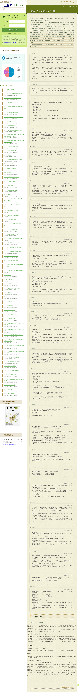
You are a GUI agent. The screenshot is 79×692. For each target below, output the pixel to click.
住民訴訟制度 (10, 284)
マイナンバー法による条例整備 (12, 358)
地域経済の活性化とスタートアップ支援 (13, 117)
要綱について (10, 195)
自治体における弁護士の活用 (11, 235)
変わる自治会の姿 (10, 164)
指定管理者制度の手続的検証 (11, 261)
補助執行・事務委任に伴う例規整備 (12, 248)
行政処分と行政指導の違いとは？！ (12, 362)
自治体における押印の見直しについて (13, 230)
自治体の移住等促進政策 (10, 169)
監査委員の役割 (10, 302)
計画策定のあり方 (10, 186)
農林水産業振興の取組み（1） (11, 182)
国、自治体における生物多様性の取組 (13, 131)
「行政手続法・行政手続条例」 (11, 371)
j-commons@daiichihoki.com (10, 42)
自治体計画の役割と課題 (10, 220)
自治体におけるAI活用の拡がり (11, 147)
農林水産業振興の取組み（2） (11, 177)
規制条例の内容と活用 (10, 310)
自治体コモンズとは (67, 2)
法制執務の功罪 (10, 293)
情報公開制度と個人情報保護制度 (12, 289)
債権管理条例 (10, 275)
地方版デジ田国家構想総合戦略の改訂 (13, 160)
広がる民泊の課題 (8, 280)
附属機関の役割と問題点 (10, 366)
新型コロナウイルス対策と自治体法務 (13, 239)
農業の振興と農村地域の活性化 (11, 113)
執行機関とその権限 (10, 394)
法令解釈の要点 (10, 156)
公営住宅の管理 (10, 243)
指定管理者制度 (10, 390)
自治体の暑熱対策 (10, 103)
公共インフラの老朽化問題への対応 (12, 98)
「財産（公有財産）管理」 (10, 375)
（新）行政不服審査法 (10, 385)
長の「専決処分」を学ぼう (11, 319)
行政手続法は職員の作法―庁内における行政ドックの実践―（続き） (14, 136)
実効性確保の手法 (10, 306)
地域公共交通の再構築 (10, 126)
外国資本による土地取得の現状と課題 (13, 94)
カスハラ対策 (10, 122)
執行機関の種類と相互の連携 (11, 256)
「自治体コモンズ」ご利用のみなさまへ (9, 50)
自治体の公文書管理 (10, 90)
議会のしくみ (10, 297)
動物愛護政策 (10, 173)
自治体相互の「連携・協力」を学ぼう (13, 335)
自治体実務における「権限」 (11, 190)
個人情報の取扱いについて (68, 687)
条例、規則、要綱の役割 (10, 151)
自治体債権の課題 (10, 315)
